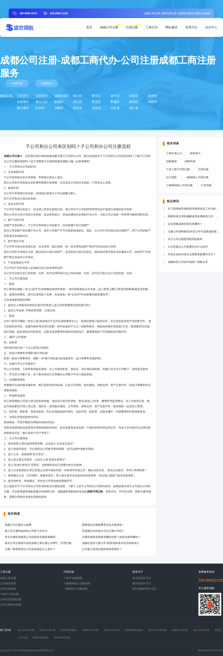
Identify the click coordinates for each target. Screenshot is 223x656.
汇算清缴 (206, 185)
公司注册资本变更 (10, 604)
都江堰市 (23, 108)
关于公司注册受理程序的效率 (185, 239)
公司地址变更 (8, 583)
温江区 (77, 101)
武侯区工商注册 (90, 630)
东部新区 (41, 95)
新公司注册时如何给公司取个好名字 (26, 530)
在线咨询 (46, 83)
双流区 (96, 101)
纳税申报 (190, 161)
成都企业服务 (202, 13)
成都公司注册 (109, 27)
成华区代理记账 (111, 630)
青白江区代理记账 (157, 630)
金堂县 (96, 108)
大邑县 (115, 108)
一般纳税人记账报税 (75, 588)
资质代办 (191, 27)
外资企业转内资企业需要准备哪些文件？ (192, 254)
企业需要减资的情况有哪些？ (185, 223)
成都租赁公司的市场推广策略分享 (188, 261)
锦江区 (77, 95)
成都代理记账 (169, 13)
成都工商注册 (152, 13)
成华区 (152, 95)
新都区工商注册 (180, 630)
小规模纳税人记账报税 (76, 583)
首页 (89, 27)
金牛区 (115, 95)
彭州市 (40, 108)
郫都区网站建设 (41, 637)
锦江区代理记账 (26, 630)
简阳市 (152, 101)
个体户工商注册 (9, 594)
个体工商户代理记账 (178, 169)
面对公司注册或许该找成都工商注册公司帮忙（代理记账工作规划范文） (47, 543)
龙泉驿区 (23, 101)
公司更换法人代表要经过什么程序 (188, 246)
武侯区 (133, 95)
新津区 (133, 101)
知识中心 (211, 27)
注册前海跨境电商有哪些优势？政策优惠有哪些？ (111, 536)
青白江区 (41, 101)
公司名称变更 (8, 588)
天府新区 (23, 95)
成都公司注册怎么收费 (18, 524)
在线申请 (17, 83)
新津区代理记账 (62, 637)
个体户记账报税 (72, 578)
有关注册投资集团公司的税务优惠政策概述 (30, 536)
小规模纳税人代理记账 (179, 185)
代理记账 (132, 27)
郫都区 (115, 101)
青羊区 (96, 95)
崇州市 (77, 108)
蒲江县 (133, 108)
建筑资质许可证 (141, 583)
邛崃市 (58, 108)
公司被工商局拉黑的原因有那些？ (102, 549)
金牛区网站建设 (69, 630)
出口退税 (171, 177)
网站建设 (171, 27)
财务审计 (195, 153)
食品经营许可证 (141, 578)
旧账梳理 (171, 161)
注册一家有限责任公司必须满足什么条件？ (30, 549)
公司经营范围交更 (10, 599)
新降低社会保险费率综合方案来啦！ (103, 524)
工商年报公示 (174, 153)
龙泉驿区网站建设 (134, 630)
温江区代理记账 (201, 630)
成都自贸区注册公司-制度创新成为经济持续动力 (110, 543)
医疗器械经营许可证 (144, 588)
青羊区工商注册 (47, 630)
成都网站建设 (186, 13)
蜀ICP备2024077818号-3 (210, 650)
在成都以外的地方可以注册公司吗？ (103, 530)
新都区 (58, 101)
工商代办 (152, 27)
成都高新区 (62, 95)
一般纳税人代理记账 (197, 177)
